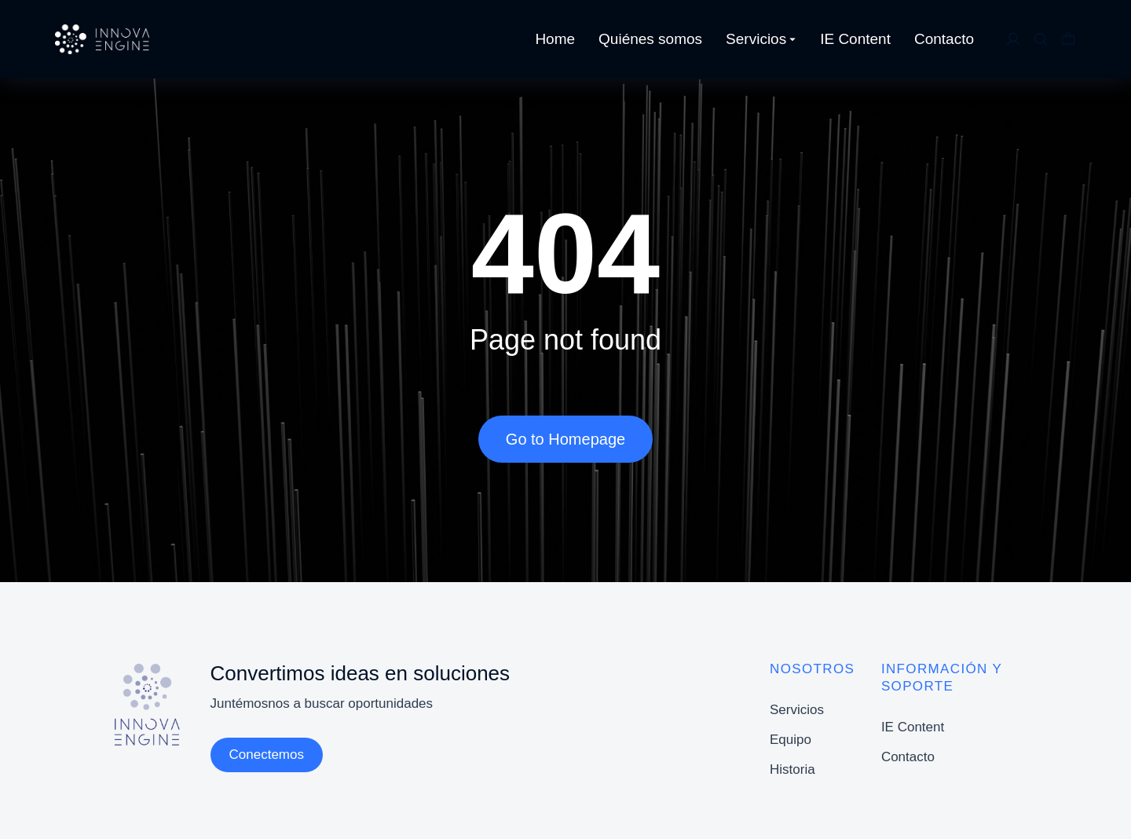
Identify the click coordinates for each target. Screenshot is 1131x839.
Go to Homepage (565, 439)
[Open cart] (1068, 39)
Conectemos (266, 754)
